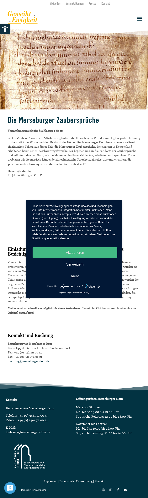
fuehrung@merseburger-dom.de (28, 361)
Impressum (50, 481)
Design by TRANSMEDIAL (33, 490)
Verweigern (75, 264)
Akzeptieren (75, 253)
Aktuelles (55, 3)
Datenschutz (67, 481)
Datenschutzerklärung (79, 292)
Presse (92, 3)
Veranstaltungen (75, 3)
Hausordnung (84, 481)
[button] (5, 29)
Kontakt (105, 3)
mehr (75, 276)
